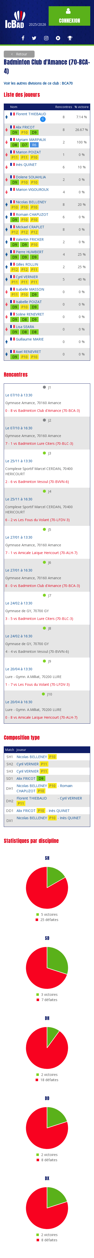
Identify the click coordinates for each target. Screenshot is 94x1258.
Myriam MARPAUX (31, 139)
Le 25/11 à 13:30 (18, 460)
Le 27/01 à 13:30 (18, 537)
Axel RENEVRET (28, 351)
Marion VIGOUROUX (32, 189)
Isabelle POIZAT (29, 301)
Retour (21, 54)
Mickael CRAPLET (30, 227)
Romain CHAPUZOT (32, 214)
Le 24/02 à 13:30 (18, 603)
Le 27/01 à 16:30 (18, 570)
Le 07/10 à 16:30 (18, 428)
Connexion (69, 16)
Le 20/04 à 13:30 (18, 669)
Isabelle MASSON (30, 289)
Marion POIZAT (28, 152)
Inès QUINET (26, 164)
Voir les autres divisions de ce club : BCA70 (38, 83)
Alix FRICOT (25, 127)
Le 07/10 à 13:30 (18, 395)
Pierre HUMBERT (30, 251)
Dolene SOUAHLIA (31, 177)
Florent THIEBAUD (31, 114)
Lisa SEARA (25, 326)
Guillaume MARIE (30, 339)
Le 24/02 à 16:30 (18, 636)
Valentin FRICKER (30, 239)
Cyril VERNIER (27, 276)
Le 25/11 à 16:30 (18, 499)
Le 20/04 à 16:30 (18, 701)
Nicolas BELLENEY (31, 202)
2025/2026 (37, 24)
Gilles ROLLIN (27, 264)
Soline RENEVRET (30, 314)
